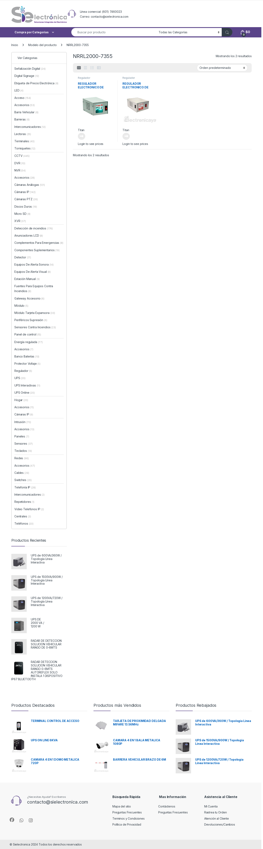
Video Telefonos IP (29, 509)
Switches (23, 480)
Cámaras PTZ (26, 199)
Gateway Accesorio (29, 298)
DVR (19, 163)
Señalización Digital (30, 68)
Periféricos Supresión (30, 320)
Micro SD (22, 213)
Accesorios (24, 105)
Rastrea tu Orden (215, 812)
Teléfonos (23, 523)
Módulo (21, 305)
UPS (19, 378)
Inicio (14, 45)
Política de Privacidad (126, 824)
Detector (22, 257)
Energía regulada (28, 342)
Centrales (22, 516)
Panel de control (27, 334)
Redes (21, 458)
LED (18, 90)
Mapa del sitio (121, 806)
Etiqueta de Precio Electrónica (36, 83)
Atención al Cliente (216, 818)
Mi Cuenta (211, 806)
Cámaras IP (25, 192)
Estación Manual (27, 279)
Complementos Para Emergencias (38, 242)
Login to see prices (90, 144)
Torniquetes (24, 148)
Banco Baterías (26, 356)
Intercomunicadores (30, 126)
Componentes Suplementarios (37, 250)
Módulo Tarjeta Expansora (34, 313)
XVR (20, 221)
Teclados (23, 450)
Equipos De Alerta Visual (32, 271)
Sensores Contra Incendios (35, 327)
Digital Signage (26, 75)
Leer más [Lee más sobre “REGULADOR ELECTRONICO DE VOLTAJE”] (81, 136)
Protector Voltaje (27, 363)
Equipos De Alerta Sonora (34, 264)
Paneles (21, 436)
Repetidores (24, 501)
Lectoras (22, 134)
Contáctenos (166, 806)
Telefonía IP (25, 487)
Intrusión (22, 422)
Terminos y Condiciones (128, 818)
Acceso (22, 97)
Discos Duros (25, 206)
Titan (81, 130)
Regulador (84, 77)
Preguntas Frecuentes (127, 812)
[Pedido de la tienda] (222, 67)
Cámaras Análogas (29, 184)
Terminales (24, 141)
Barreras (22, 119)
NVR (20, 170)
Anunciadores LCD (28, 235)
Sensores (23, 443)
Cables (21, 472)
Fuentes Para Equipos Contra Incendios (33, 288)
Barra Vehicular (26, 112)
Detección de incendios (33, 228)
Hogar (21, 400)
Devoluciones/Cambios (219, 824)
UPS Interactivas (27, 385)
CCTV (22, 155)
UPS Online (24, 392)
